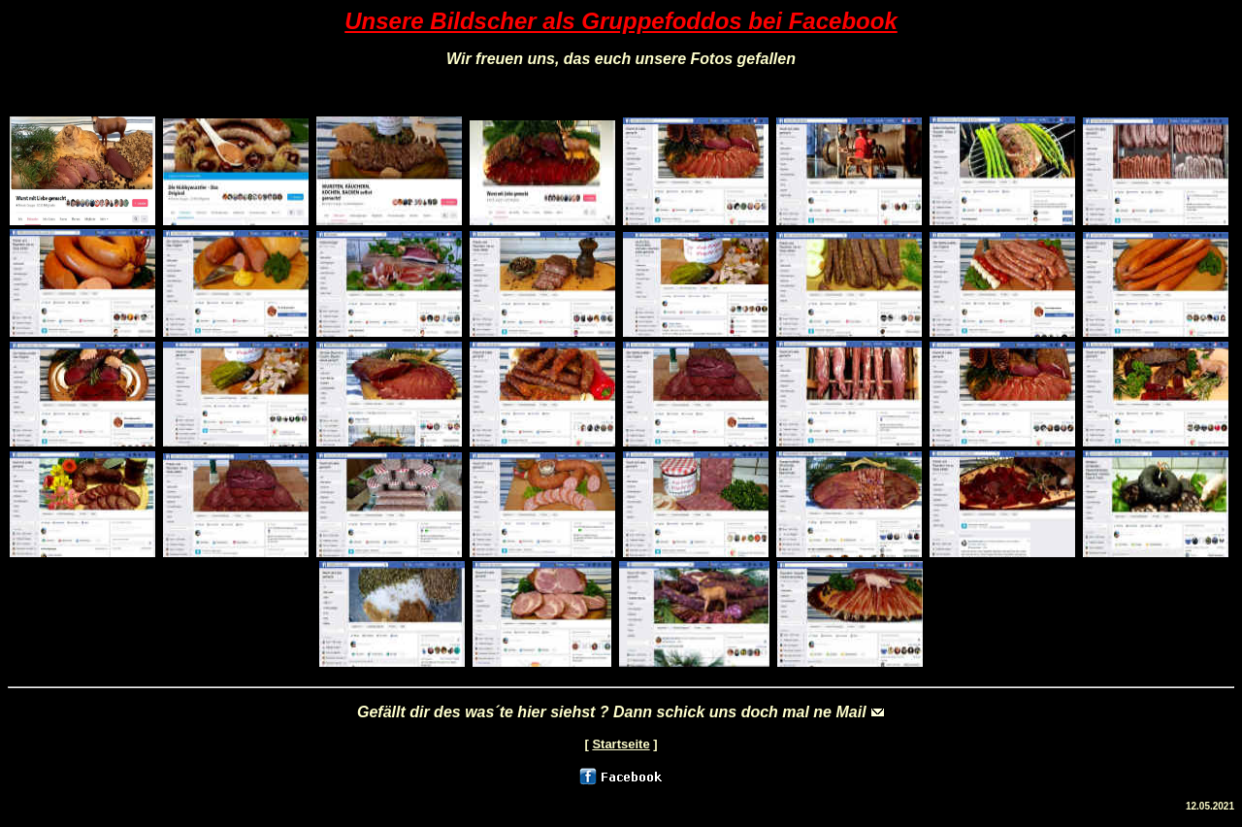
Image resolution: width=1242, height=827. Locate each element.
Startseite (620, 744)
